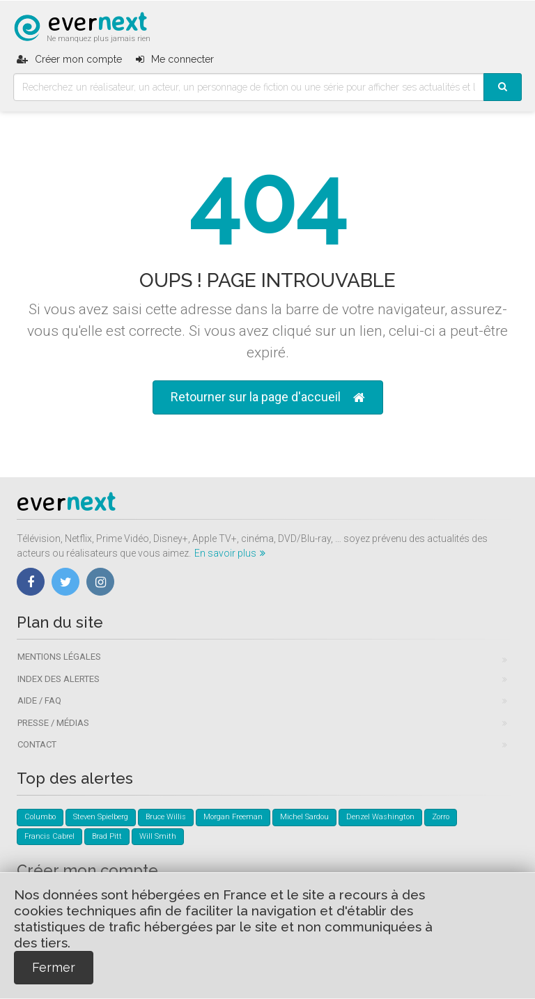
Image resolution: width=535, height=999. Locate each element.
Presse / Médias (53, 723)
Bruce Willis (166, 816)
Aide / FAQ (39, 700)
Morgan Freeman (233, 816)
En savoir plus (229, 553)
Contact (36, 744)
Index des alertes (58, 679)
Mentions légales (59, 656)
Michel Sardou (304, 816)
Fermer (53, 967)
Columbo (40, 816)
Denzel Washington (380, 816)
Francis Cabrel (49, 836)
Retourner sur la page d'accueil (268, 397)
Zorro (440, 816)
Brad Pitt (107, 836)
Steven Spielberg (100, 816)
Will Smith (157, 836)
